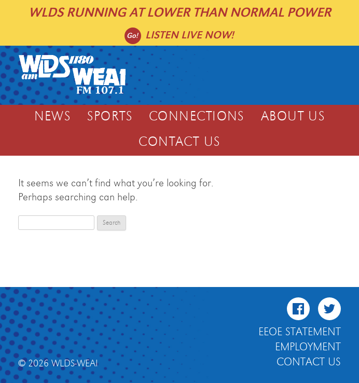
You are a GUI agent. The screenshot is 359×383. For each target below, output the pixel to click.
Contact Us (179, 142)
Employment (308, 347)
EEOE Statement (299, 332)
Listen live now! (189, 35)
